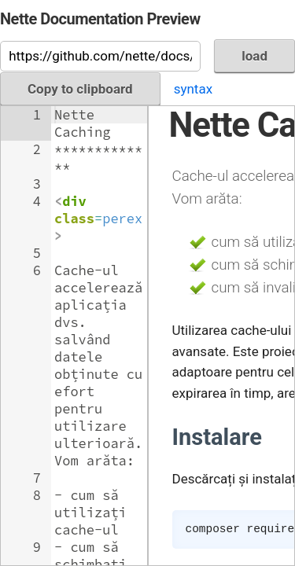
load (254, 56)
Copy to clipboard (80, 89)
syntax (193, 89)
